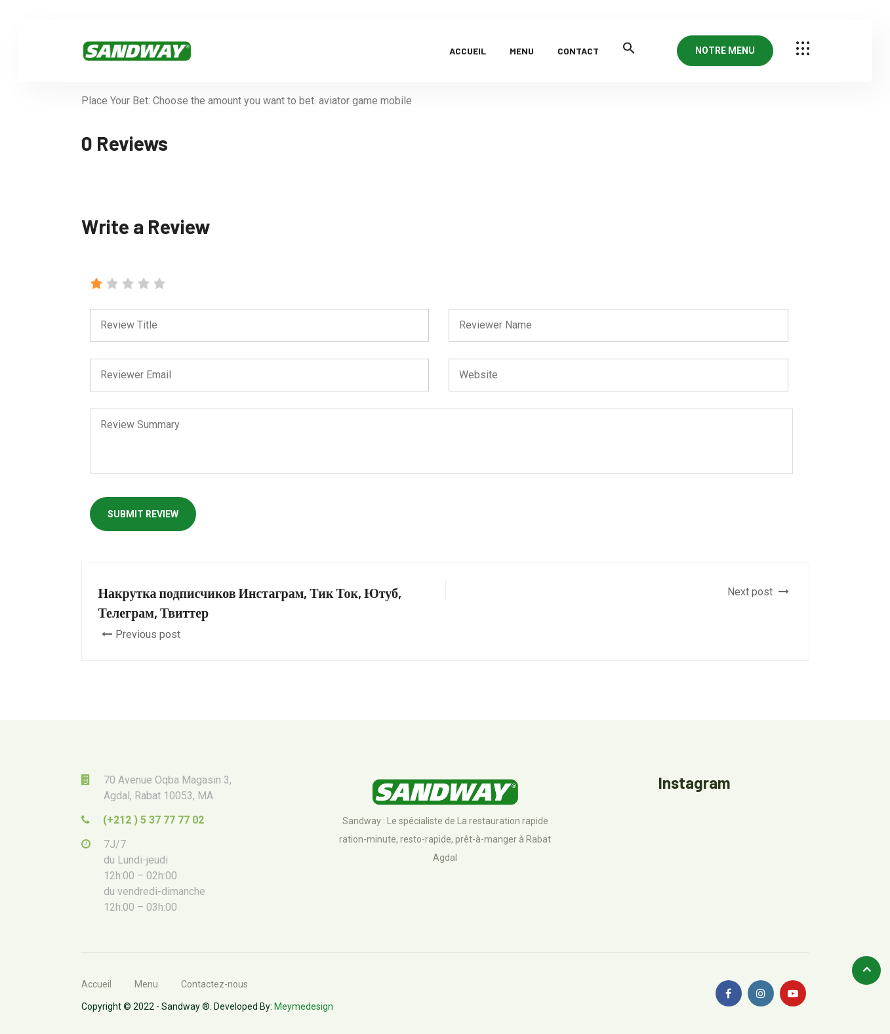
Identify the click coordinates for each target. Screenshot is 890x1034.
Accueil (467, 50)
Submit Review (143, 514)
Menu (522, 50)
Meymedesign (303, 1006)
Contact (578, 50)
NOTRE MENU (725, 50)
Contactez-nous (214, 984)
